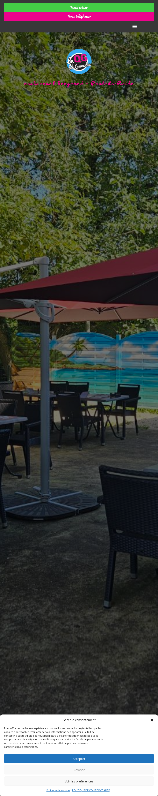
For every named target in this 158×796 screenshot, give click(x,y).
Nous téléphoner (79, 16)
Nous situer (79, 7)
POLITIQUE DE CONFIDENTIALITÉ (91, 790)
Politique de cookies (58, 790)
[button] (152, 720)
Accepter (79, 759)
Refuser (79, 770)
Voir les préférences (79, 781)
